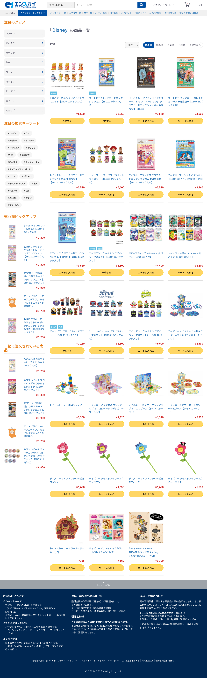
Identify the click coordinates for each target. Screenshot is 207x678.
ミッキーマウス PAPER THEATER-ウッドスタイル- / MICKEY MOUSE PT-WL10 (143, 552)
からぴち (32, 147)
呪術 (11, 154)
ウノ (28, 133)
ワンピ (29, 197)
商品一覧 (88, 12)
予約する (67, 121)
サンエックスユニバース (20, 169)
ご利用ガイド (140, 12)
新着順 (148, 44)
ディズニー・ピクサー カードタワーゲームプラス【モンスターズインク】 (185, 335)
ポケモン (28, 176)
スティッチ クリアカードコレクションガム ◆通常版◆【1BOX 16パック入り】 (67, 257)
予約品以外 (195, 44)
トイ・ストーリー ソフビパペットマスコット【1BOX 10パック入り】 (106, 178)
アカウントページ (162, 4)
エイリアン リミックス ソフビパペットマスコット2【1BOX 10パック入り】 (145, 335)
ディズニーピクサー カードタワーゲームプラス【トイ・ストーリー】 (185, 408)
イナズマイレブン (17, 183)
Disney (60, 29)
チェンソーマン (32, 162)
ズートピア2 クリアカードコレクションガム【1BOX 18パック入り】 (106, 101)
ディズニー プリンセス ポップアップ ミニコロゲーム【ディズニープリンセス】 (106, 408)
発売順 (181, 44)
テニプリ (13, 190)
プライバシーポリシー (67, 660)
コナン (12, 176)
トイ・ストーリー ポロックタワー (67, 404)
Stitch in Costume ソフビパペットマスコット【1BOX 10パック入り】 (106, 335)
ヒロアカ (26, 154)
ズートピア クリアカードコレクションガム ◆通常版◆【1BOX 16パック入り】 (185, 101)
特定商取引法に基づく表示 (44, 660)
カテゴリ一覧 (75, 12)
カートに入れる (146, 121)
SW (27, 190)
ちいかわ (30, 140)
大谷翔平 (13, 140)
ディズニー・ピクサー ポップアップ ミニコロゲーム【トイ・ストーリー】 (146, 408)
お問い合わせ (113, 660)
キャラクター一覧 (58, 12)
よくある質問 (155, 12)
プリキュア (14, 147)
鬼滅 (35, 183)
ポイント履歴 (101, 12)
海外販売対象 (170, 12)
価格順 (159, 44)
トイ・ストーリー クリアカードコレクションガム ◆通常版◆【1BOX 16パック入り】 (67, 178)
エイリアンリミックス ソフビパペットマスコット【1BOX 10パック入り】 (106, 257)
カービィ (13, 133)
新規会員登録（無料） (189, 12)
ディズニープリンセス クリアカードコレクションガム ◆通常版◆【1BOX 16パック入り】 (146, 178)
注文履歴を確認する (130, 660)
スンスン (13, 197)
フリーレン (14, 205)
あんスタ (13, 162)
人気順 (170, 44)
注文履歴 (114, 12)
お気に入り (126, 12)
